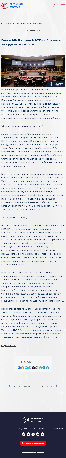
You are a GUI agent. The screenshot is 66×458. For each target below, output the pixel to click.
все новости (48, 386)
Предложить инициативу (33, 443)
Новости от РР (57, 429)
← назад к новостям (21, 386)
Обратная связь (40, 429)
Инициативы (23, 429)
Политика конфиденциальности (33, 452)
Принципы (7, 429)
